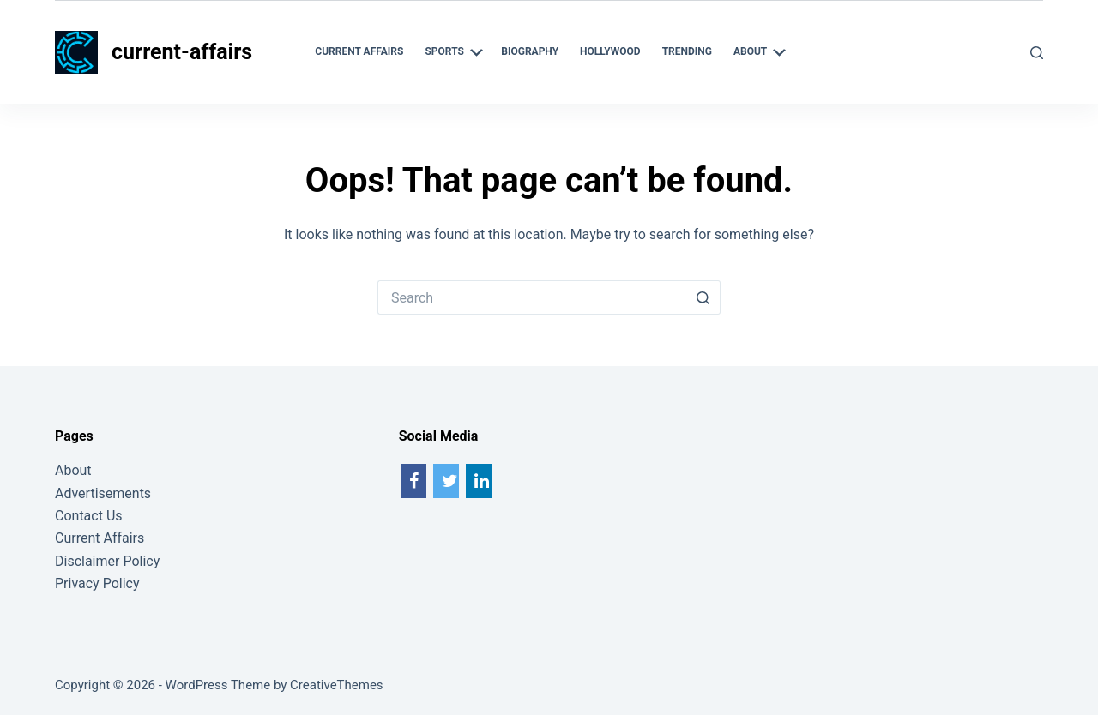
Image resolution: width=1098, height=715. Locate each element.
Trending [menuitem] (687, 51)
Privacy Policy (97, 583)
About (73, 470)
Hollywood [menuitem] (610, 51)
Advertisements (103, 493)
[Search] (1036, 52)
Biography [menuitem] (529, 51)
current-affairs (182, 51)
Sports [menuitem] (455, 52)
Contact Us (89, 516)
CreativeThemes (336, 685)
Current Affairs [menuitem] (359, 51)
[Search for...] (531, 297)
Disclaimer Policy (107, 561)
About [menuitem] (761, 52)
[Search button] (703, 297)
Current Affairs (99, 538)
